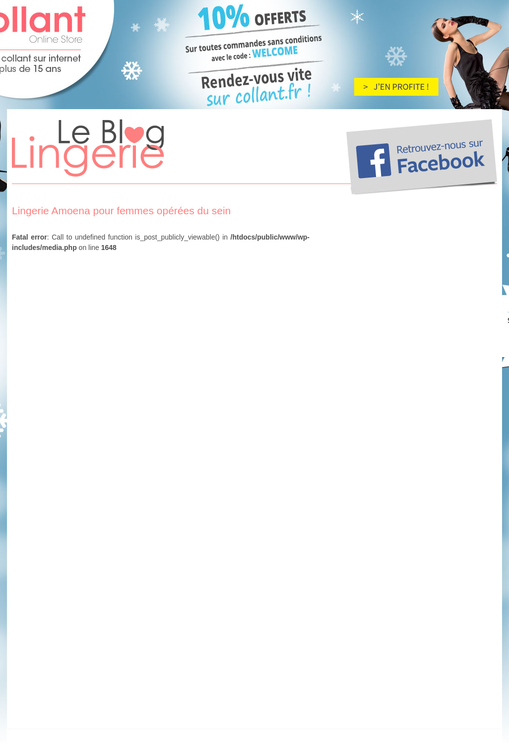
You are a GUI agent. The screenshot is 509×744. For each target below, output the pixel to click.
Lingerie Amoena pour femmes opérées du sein (121, 210)
